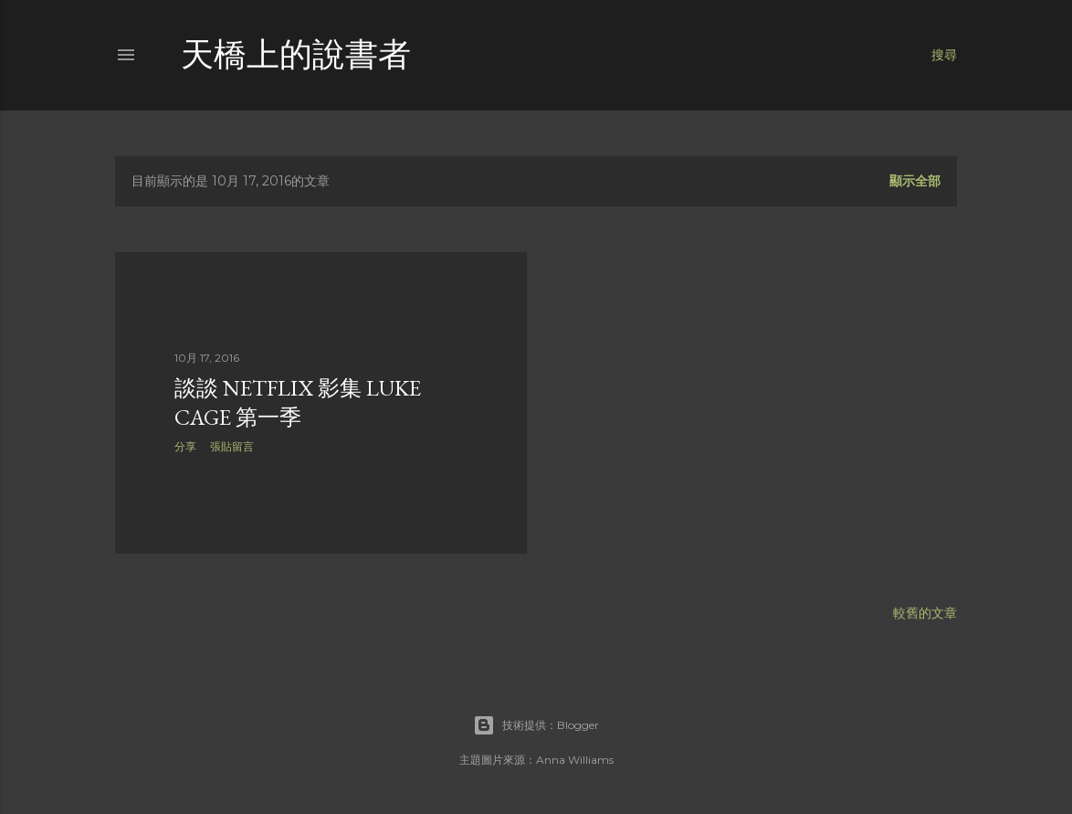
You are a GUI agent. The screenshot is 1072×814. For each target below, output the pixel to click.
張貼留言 (232, 446)
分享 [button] (185, 446)
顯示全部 (915, 181)
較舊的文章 (925, 613)
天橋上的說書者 (296, 54)
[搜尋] (944, 55)
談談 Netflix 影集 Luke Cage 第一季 (297, 402)
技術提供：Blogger (536, 725)
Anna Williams (575, 759)
